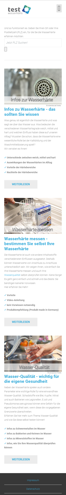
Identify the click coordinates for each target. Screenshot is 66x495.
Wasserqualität (12, 275)
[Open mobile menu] (59, 8)
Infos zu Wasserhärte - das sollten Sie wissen (29, 112)
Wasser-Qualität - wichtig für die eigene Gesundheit (31, 379)
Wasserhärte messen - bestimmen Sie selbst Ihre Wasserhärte (29, 243)
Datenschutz (33, 489)
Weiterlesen (21, 184)
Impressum (33, 480)
